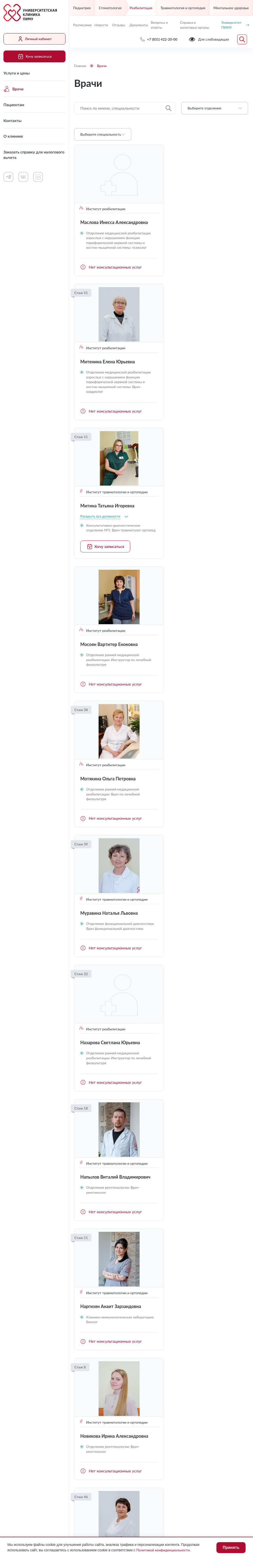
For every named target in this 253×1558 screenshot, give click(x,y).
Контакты (12, 120)
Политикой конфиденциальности (163, 1550)
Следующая (242, 1259)
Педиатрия (82, 8)
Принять (231, 1547)
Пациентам (13, 104)
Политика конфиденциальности (103, 1506)
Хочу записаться (34, 56)
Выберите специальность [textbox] (100, 134)
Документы (138, 25)
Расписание (81, 25)
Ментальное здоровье (231, 8)
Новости (101, 25)
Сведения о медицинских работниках (200, 1349)
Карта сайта (166, 1506)
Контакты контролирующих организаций (202, 1365)
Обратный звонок (232, 1412)
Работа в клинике (148, 1329)
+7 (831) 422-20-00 (95, 1412)
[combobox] (214, 108)
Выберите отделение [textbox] (204, 108)
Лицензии (83, 1497)
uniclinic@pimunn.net (96, 1424)
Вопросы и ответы (159, 24)
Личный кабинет (34, 39)
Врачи (13, 89)
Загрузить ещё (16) (161, 1241)
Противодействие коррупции (181, 1497)
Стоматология (110, 8)
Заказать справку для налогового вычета (33, 154)
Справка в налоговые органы (194, 24)
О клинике (13, 136)
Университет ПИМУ (235, 24)
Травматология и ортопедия (183, 8)
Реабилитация (141, 8)
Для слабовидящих (97, 1485)
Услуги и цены (16, 73)
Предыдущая (80, 1259)
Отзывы (118, 25)
